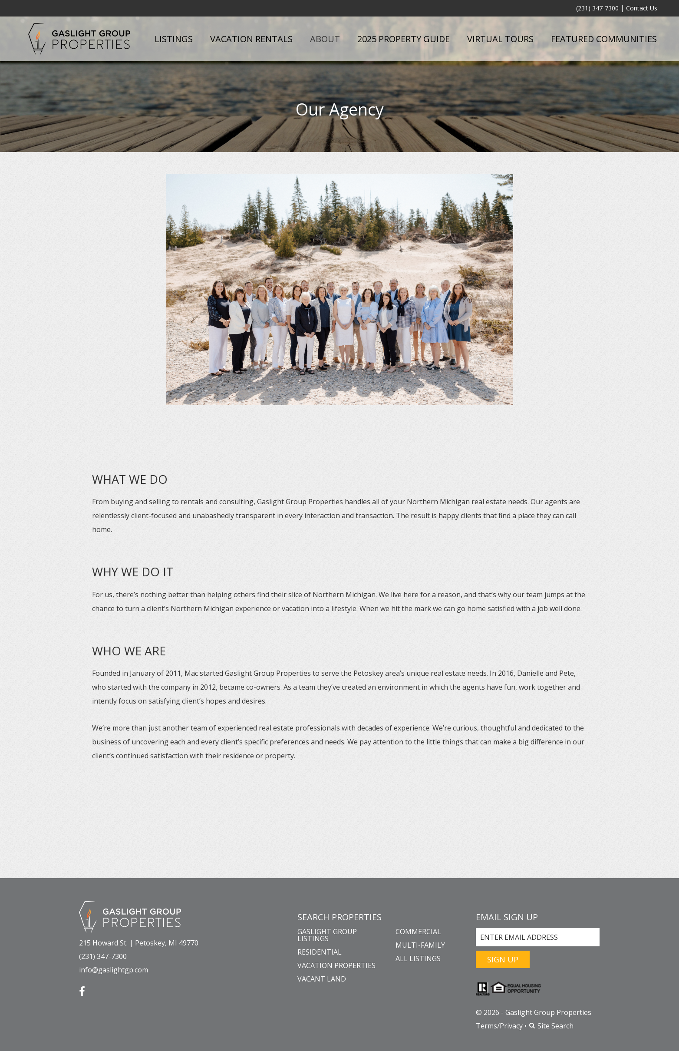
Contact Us (641, 8)
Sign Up (502, 959)
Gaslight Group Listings (327, 935)
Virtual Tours (500, 39)
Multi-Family (420, 945)
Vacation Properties (336, 965)
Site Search (551, 1025)
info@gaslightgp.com (113, 969)
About (325, 39)
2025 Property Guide (403, 39)
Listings (174, 39)
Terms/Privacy (499, 1025)
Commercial (418, 931)
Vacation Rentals (251, 39)
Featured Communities (604, 39)
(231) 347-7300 (597, 8)
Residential (319, 952)
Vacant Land (321, 978)
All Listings (418, 958)
